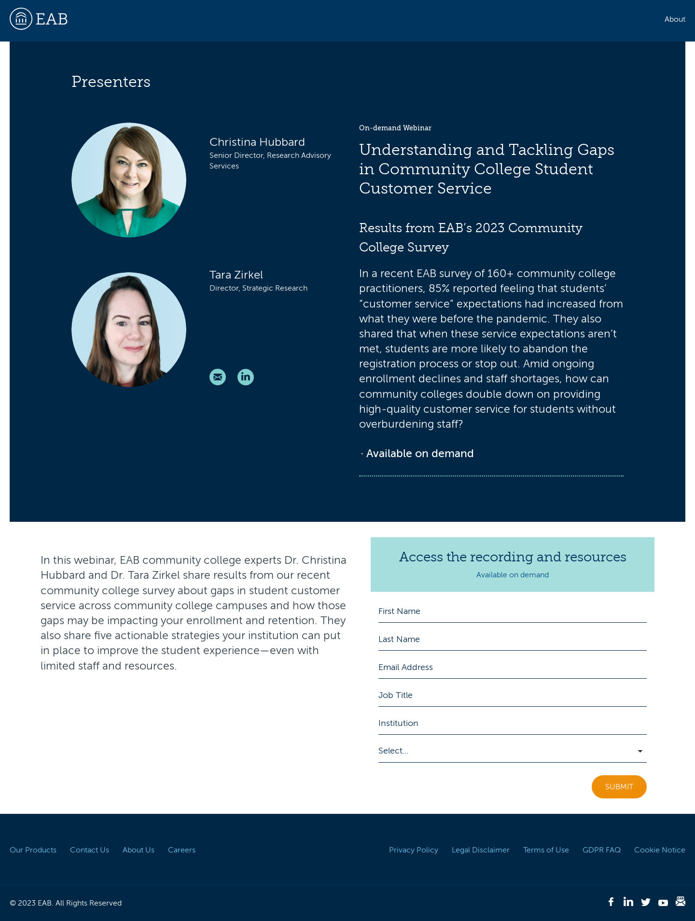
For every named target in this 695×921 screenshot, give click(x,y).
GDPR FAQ (602, 850)
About (675, 19)
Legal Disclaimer (481, 850)
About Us (138, 850)
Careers (181, 850)
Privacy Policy (413, 850)
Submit (619, 786)
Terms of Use (546, 850)
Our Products (33, 850)
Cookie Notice (659, 850)
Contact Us (89, 850)
